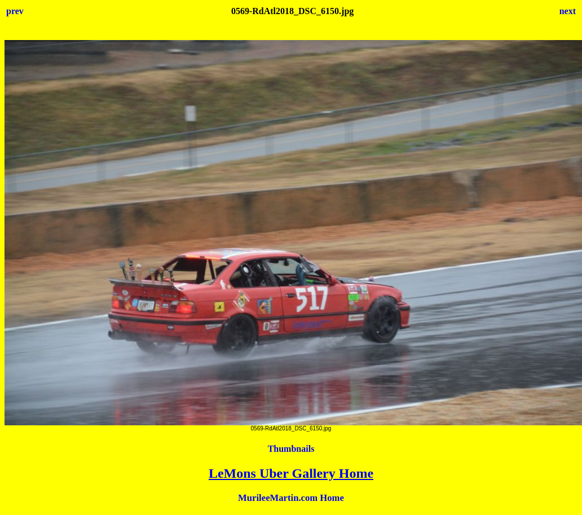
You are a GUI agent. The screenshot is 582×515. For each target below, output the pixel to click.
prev (15, 11)
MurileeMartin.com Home (291, 497)
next (567, 11)
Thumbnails (291, 449)
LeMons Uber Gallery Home (291, 473)
